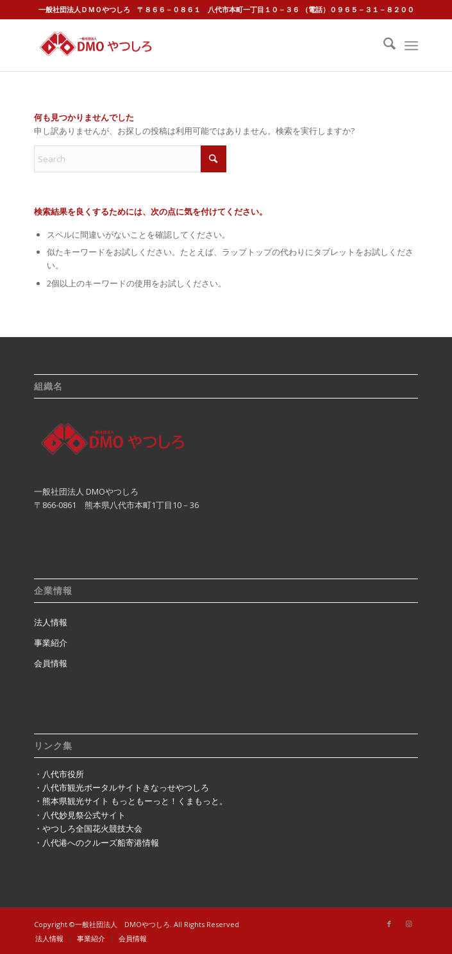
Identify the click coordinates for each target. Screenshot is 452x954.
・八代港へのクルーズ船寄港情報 (96, 842)
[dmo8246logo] (187, 45)
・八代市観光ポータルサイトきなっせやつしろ (121, 787)
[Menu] (411, 45)
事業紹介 (50, 642)
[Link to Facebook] (389, 923)
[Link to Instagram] (408, 923)
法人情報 (50, 622)
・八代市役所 (59, 774)
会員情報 (50, 663)
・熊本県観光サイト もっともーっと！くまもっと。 (131, 801)
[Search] (383, 45)
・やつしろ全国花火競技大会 (88, 828)
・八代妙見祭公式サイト (80, 815)
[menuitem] (383, 45)
